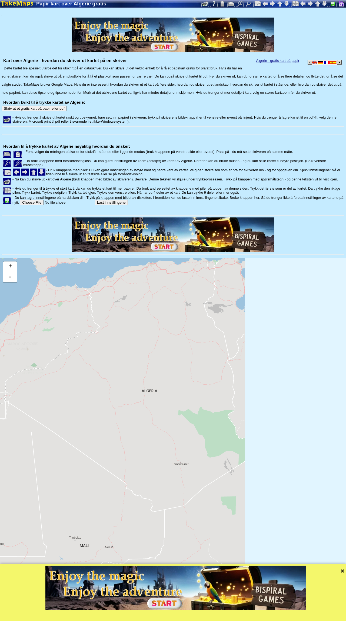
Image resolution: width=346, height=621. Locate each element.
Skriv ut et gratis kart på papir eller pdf (34, 108)
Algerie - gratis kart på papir (277, 61)
